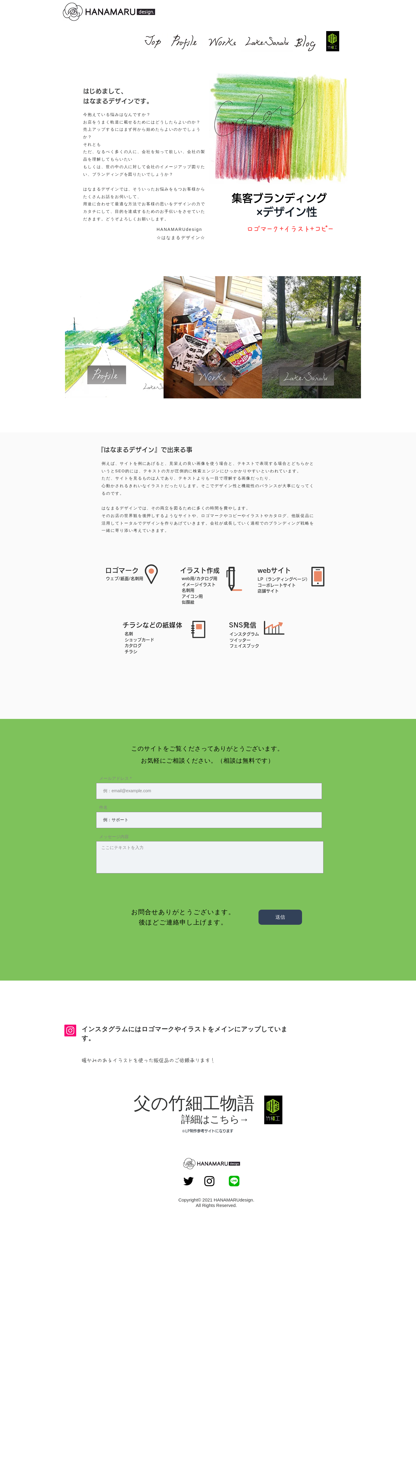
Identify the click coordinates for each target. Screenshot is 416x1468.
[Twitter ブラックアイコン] (188, 1181)
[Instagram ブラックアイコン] (209, 1181)
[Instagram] (70, 1030)
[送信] (280, 917)
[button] (278, 124)
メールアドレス (114, 778)
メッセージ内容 (114, 837)
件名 (103, 807)
